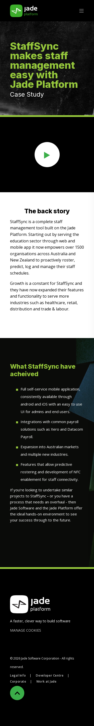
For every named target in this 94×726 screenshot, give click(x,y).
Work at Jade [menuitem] (46, 681)
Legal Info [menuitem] (18, 675)
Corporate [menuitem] (18, 681)
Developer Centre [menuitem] (49, 675)
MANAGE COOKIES (25, 630)
